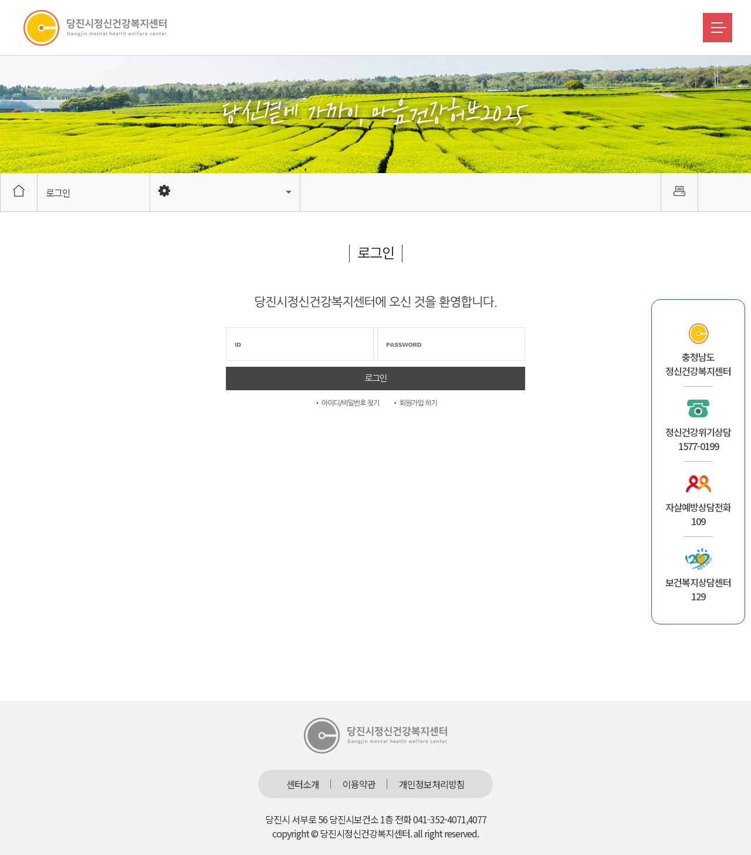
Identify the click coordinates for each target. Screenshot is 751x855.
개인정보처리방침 (432, 784)
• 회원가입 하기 (414, 403)
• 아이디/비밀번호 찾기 (346, 403)
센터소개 (302, 784)
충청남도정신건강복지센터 (698, 364)
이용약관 (359, 784)
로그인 (58, 192)
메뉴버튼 (717, 27)
